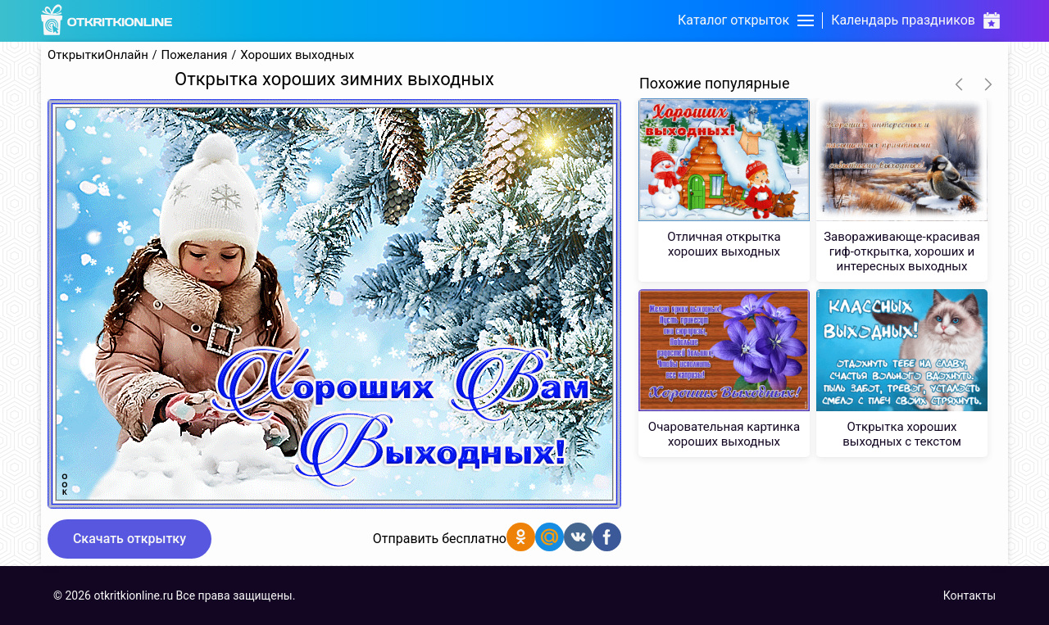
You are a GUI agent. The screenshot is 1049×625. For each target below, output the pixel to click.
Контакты (969, 595)
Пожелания (194, 55)
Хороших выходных (297, 55)
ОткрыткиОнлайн (98, 55)
